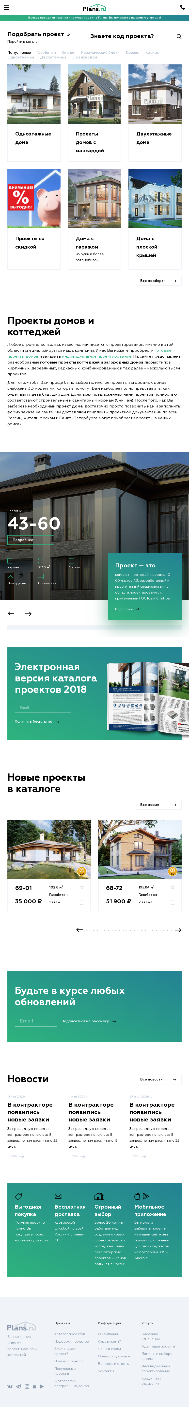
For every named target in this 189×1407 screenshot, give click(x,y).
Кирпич (69, 53)
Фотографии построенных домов (71, 1383)
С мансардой (84, 57)
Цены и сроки (109, 1349)
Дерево (133, 53)
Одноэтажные (21, 57)
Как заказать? (109, 1341)
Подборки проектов (71, 1341)
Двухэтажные (53, 57)
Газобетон (47, 53)
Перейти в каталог (23, 41)
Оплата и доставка (114, 1356)
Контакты (106, 1371)
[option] (94, 544)
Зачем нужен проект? (65, 1351)
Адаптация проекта (158, 1346)
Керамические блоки (101, 53)
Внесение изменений (151, 1336)
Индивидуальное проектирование (156, 1369)
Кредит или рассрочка (151, 1381)
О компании (108, 1334)
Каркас (152, 53)
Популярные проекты (65, 1371)
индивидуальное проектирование (96, 357)
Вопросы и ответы (113, 1364)
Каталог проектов (69, 1334)
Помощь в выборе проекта (157, 1356)
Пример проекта (68, 1361)
